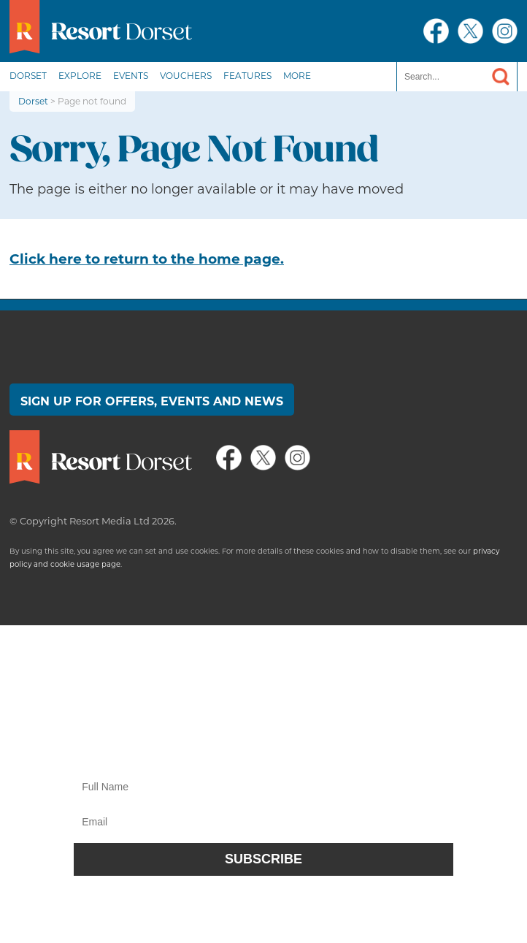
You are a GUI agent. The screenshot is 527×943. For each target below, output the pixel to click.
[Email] (263, 822)
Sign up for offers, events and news (151, 401)
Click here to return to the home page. (146, 259)
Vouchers (186, 75)
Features (247, 75)
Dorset (28, 75)
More (297, 75)
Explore (79, 75)
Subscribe (263, 859)
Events (130, 75)
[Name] (263, 787)
